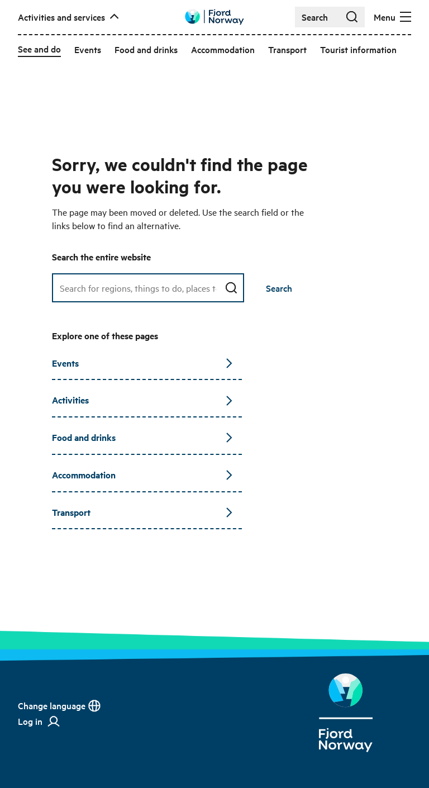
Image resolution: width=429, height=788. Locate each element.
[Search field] (148, 287)
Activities (142, 399)
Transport (142, 512)
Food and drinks (142, 437)
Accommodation (142, 474)
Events (142, 363)
